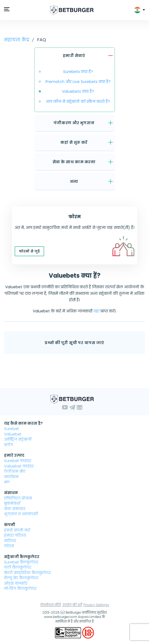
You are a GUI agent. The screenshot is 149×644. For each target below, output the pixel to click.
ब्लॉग (8, 444)
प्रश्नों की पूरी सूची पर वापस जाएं (74, 342)
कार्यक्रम (11, 476)
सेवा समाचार (14, 508)
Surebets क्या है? (78, 71)
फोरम (9, 546)
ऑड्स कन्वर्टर (16, 583)
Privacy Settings (96, 605)
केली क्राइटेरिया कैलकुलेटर (27, 572)
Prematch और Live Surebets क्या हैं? (78, 81)
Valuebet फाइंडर (19, 466)
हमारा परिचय (15, 535)
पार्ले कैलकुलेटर (17, 567)
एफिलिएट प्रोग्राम (18, 498)
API (6, 482)
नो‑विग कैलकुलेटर (20, 588)
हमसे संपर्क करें (17, 530)
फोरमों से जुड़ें (29, 251)
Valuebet (12, 434)
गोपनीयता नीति (50, 605)
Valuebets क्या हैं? (78, 91)
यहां (96, 311)
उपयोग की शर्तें (72, 605)
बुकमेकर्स (12, 503)
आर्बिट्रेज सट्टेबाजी (18, 439)
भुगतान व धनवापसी (21, 514)
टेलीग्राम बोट (14, 471)
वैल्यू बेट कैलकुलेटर (21, 578)
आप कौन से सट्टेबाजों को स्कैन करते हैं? (78, 101)
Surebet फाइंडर (17, 460)
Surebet (11, 428)
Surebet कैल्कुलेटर (21, 562)
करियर (10, 540)
